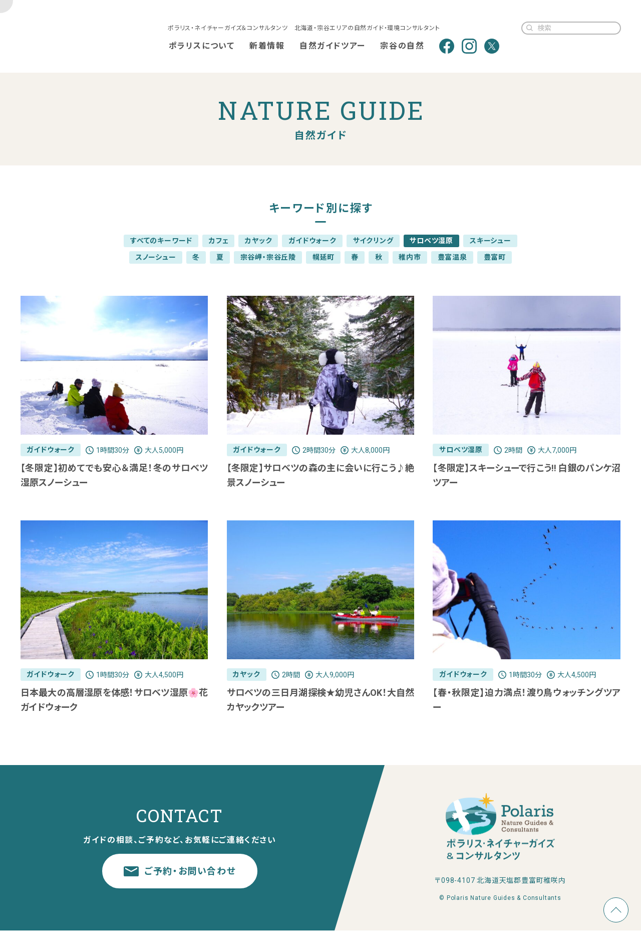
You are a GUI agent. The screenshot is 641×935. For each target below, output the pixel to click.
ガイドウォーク (312, 241)
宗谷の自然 (402, 46)
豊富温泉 (452, 257)
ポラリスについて (201, 46)
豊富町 (495, 257)
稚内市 (410, 257)
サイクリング (373, 241)
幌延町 (323, 257)
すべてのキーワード (161, 241)
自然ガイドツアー (332, 46)
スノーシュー (156, 257)
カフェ (218, 241)
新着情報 (266, 46)
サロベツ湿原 (431, 241)
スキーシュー (490, 241)
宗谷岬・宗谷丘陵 (268, 257)
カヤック (258, 241)
